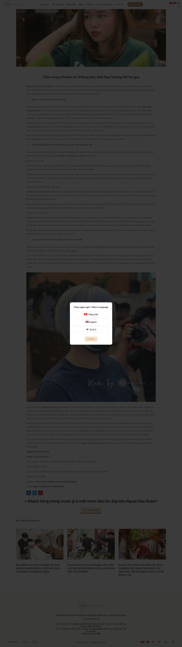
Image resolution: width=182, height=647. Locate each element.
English (91, 322)
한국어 (91, 329)
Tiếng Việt (91, 314)
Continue (91, 339)
